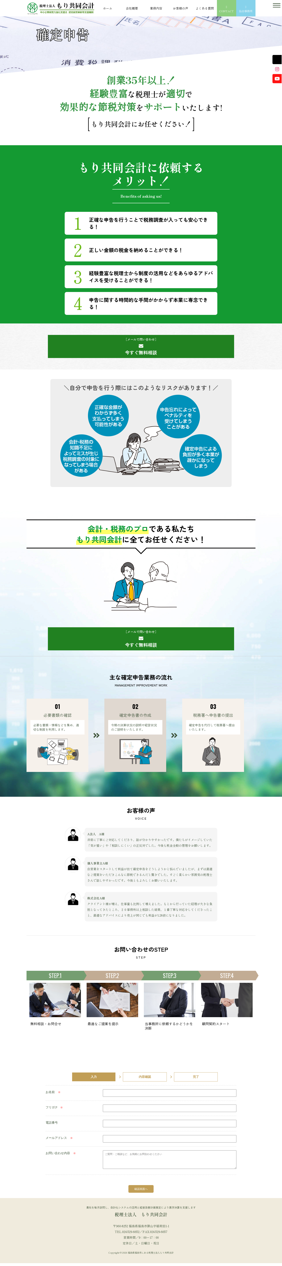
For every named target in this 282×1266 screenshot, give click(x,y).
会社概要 (132, 8)
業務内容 (156, 8)
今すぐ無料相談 (141, 346)
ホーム (107, 8)
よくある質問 (205, 8)
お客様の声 (180, 8)
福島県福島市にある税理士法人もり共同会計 (151, 1255)
